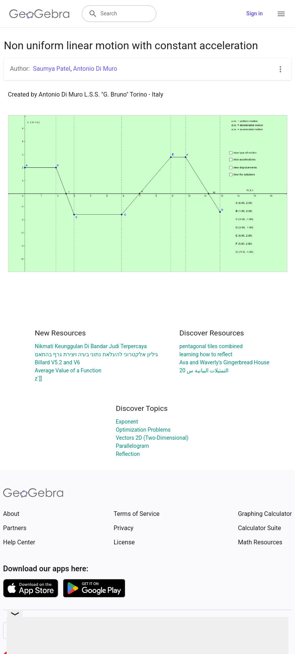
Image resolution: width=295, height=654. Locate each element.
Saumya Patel (52, 68)
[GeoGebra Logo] (39, 13)
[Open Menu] (281, 13)
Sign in (254, 13)
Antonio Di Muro (95, 68)
